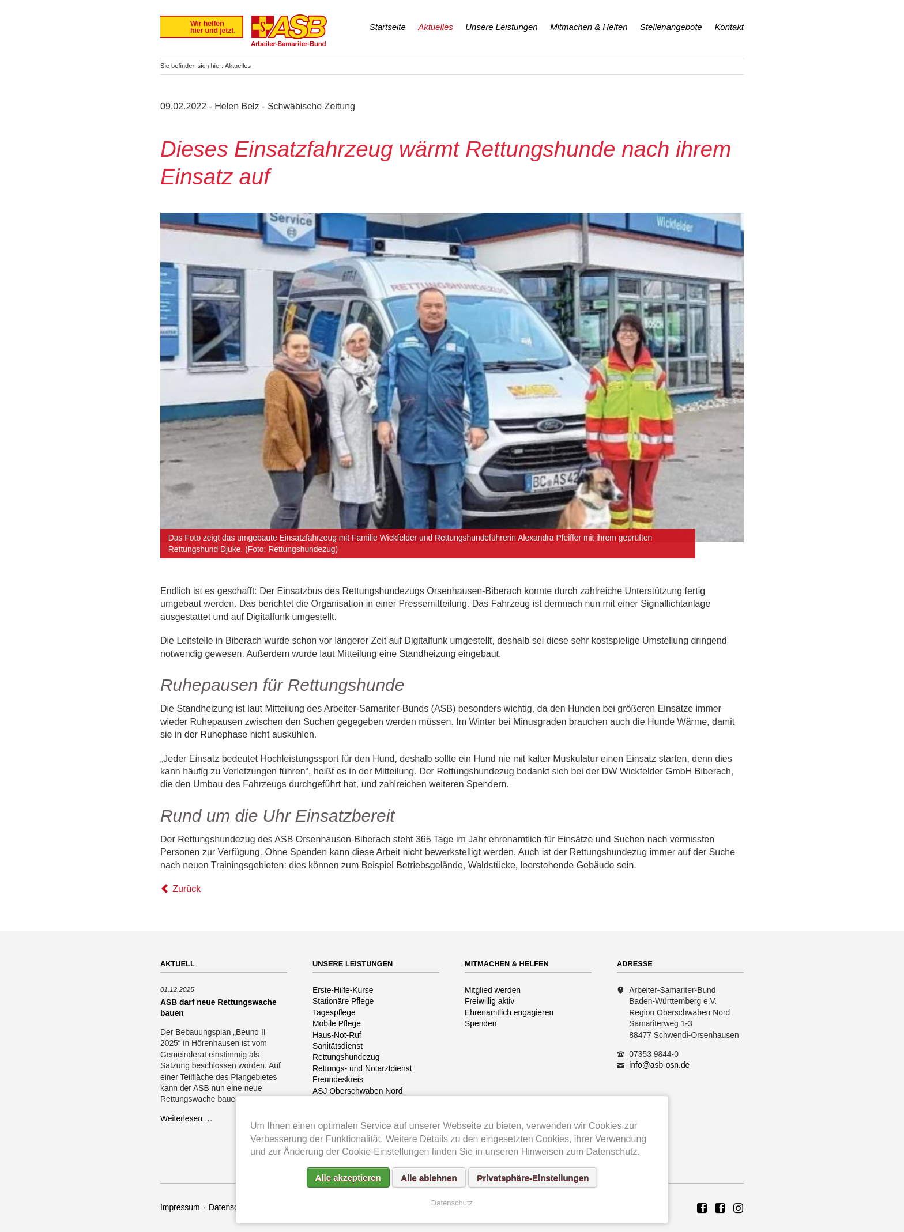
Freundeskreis (337, 1079)
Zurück (186, 889)
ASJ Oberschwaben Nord (357, 1090)
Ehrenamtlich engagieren (509, 1012)
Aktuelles (435, 27)
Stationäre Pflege (343, 1001)
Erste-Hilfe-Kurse (343, 990)
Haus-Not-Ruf (336, 1035)
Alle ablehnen (429, 1177)
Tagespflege (334, 1012)
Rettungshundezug (345, 1056)
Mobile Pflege (336, 1023)
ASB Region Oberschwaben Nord (702, 1209)
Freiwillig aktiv (489, 1001)
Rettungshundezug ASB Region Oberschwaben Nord (738, 1209)
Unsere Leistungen (501, 27)
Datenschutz (231, 1207)
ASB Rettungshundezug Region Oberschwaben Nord (720, 1209)
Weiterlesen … (186, 1118)
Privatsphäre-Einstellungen (533, 1177)
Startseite (388, 27)
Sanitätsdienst (337, 1045)
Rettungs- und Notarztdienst (362, 1068)
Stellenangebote (671, 27)
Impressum (180, 1207)
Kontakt (729, 27)
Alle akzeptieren (348, 1177)
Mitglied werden (493, 990)
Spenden (481, 1023)
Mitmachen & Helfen (588, 27)
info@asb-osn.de (659, 1065)
